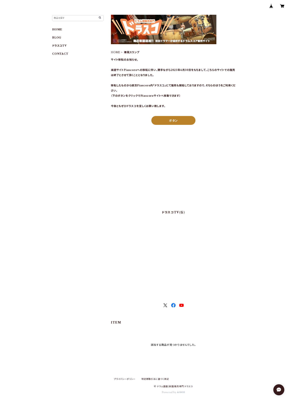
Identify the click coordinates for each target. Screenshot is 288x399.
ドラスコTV (59, 45)
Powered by (173, 392)
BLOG (56, 37)
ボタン (173, 120)
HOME (115, 52)
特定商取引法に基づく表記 (155, 379)
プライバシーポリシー (125, 379)
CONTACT (60, 53)
